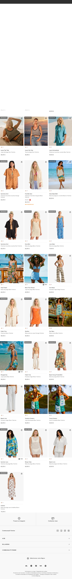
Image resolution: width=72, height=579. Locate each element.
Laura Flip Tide (12, 151)
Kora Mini (36, 245)
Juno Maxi (60, 245)
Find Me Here (36, 195)
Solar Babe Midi (60, 195)
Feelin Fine (12, 332)
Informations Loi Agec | (30, 571)
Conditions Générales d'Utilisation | (50, 573)
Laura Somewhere (60, 151)
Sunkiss (36, 332)
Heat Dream (12, 289)
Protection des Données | (19, 573)
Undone (12, 507)
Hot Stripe (60, 289)
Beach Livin (12, 419)
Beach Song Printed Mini (60, 376)
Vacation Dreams (36, 419)
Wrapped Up (12, 376)
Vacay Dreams (60, 419)
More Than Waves (36, 289)
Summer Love (12, 463)
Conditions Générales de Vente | (33, 573)
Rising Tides (36, 463)
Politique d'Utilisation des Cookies (48, 574)
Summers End (12, 195)
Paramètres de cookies (42, 571)
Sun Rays (60, 332)
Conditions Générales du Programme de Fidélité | (27, 574)
